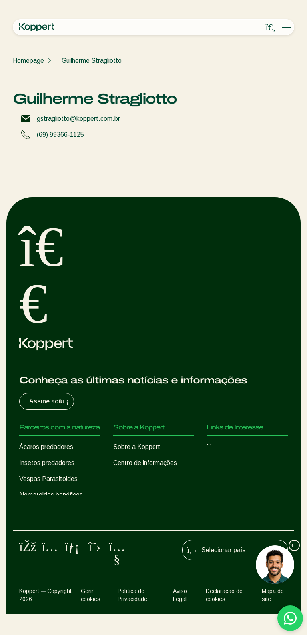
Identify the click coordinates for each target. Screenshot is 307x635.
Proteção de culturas (48, 526)
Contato (124, 494)
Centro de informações (145, 462)
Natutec (218, 446)
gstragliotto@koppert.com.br (78, 118)
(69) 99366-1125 (60, 134)
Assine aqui (49, 401)
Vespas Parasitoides (48, 478)
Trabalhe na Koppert (142, 478)
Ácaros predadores (46, 446)
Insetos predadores (46, 462)
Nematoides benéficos (51, 494)
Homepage (28, 60)
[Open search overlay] (271, 28)
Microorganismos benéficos (57, 510)
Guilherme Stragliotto (92, 60)
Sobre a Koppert (136, 446)
